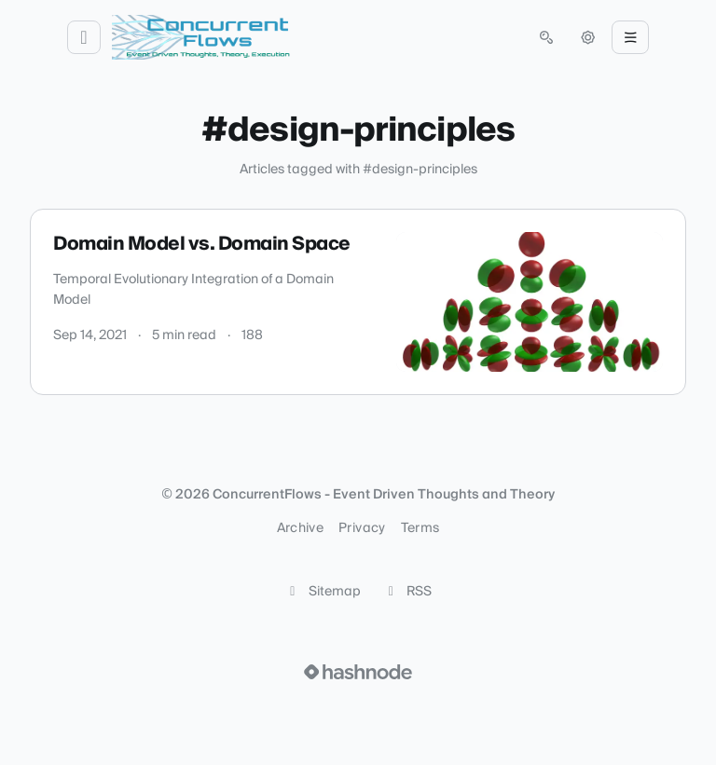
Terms (420, 528)
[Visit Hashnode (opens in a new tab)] (358, 671)
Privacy (361, 528)
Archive (300, 528)
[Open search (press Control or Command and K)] (546, 37)
